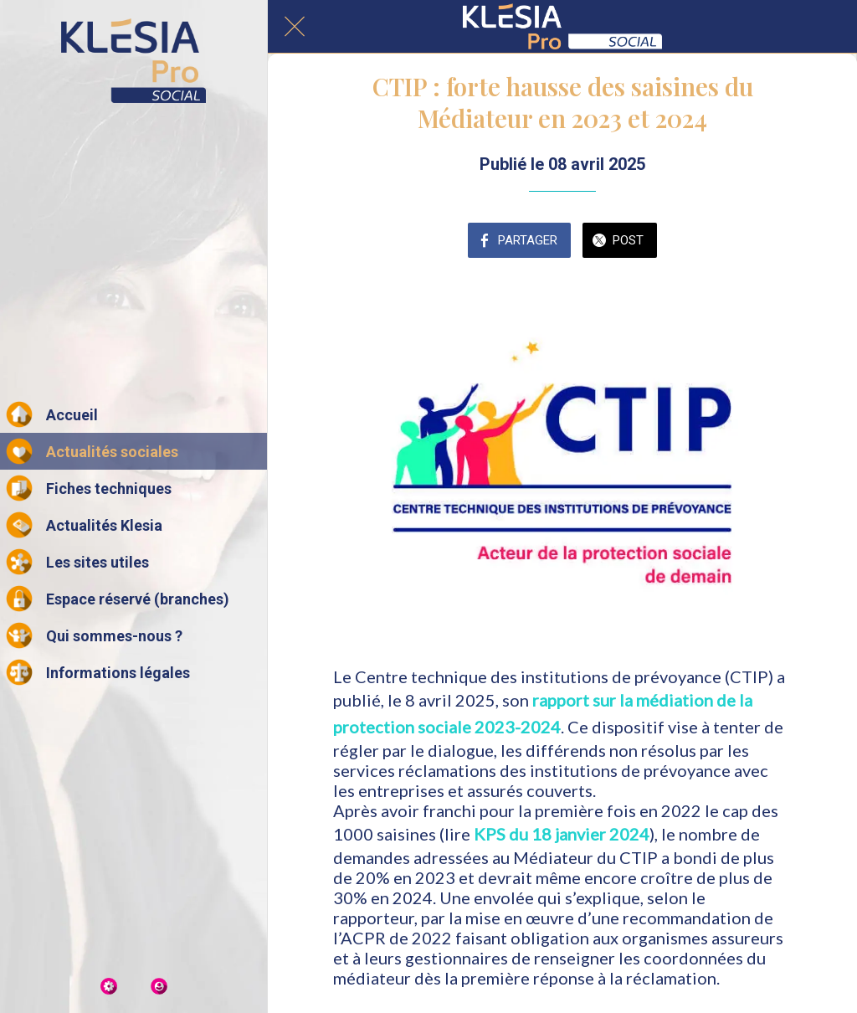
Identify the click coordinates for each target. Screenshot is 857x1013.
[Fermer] (295, 27)
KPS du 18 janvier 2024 (561, 834)
